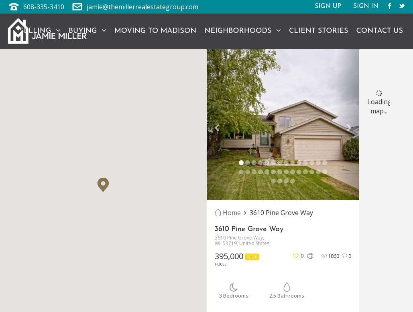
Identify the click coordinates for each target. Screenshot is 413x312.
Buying (87, 31)
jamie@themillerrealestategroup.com (142, 6)
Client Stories (318, 31)
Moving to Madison (155, 31)
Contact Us (379, 31)
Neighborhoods (242, 31)
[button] (103, 184)
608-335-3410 (43, 6)
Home (228, 212)
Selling (40, 31)
